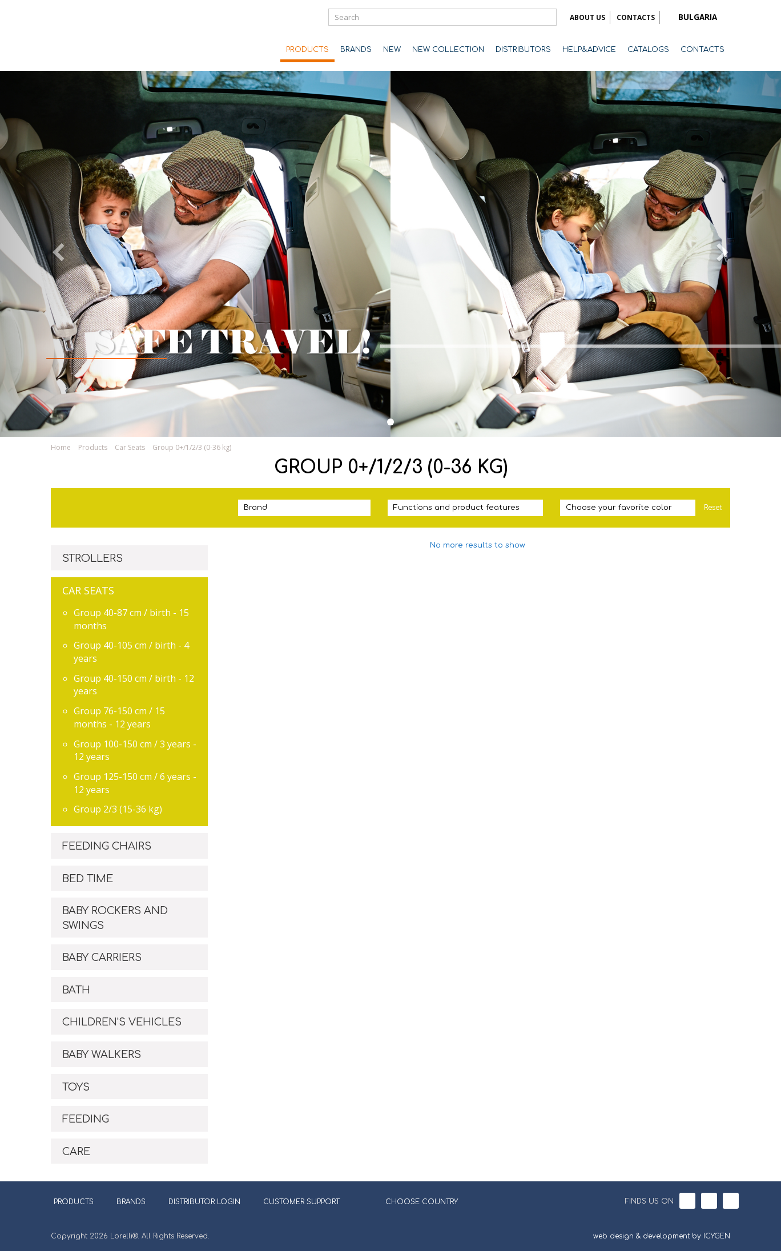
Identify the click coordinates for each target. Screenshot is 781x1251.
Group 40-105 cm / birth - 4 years (131, 652)
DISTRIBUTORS (523, 50)
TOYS (76, 1087)
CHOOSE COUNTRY (414, 1201)
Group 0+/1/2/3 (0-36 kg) (191, 447)
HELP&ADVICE (589, 50)
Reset (713, 508)
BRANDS (356, 50)
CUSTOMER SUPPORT (301, 1202)
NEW (392, 50)
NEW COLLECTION (448, 50)
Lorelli (96, 35)
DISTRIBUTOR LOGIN (204, 1202)
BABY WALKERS (101, 1054)
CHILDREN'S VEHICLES (122, 1022)
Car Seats (130, 447)
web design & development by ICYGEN (661, 1236)
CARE (76, 1151)
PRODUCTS (307, 50)
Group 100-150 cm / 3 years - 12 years (135, 750)
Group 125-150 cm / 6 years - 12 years (135, 783)
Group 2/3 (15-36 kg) (118, 809)
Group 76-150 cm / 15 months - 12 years (119, 717)
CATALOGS (648, 50)
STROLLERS (92, 558)
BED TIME (87, 878)
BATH (76, 990)
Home (61, 447)
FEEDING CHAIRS (106, 846)
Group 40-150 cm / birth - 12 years (134, 685)
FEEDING (85, 1119)
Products (92, 447)
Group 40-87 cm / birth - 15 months (131, 619)
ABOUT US (587, 17)
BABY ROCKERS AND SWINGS (115, 918)
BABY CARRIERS (102, 957)
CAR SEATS (88, 590)
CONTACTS (636, 17)
